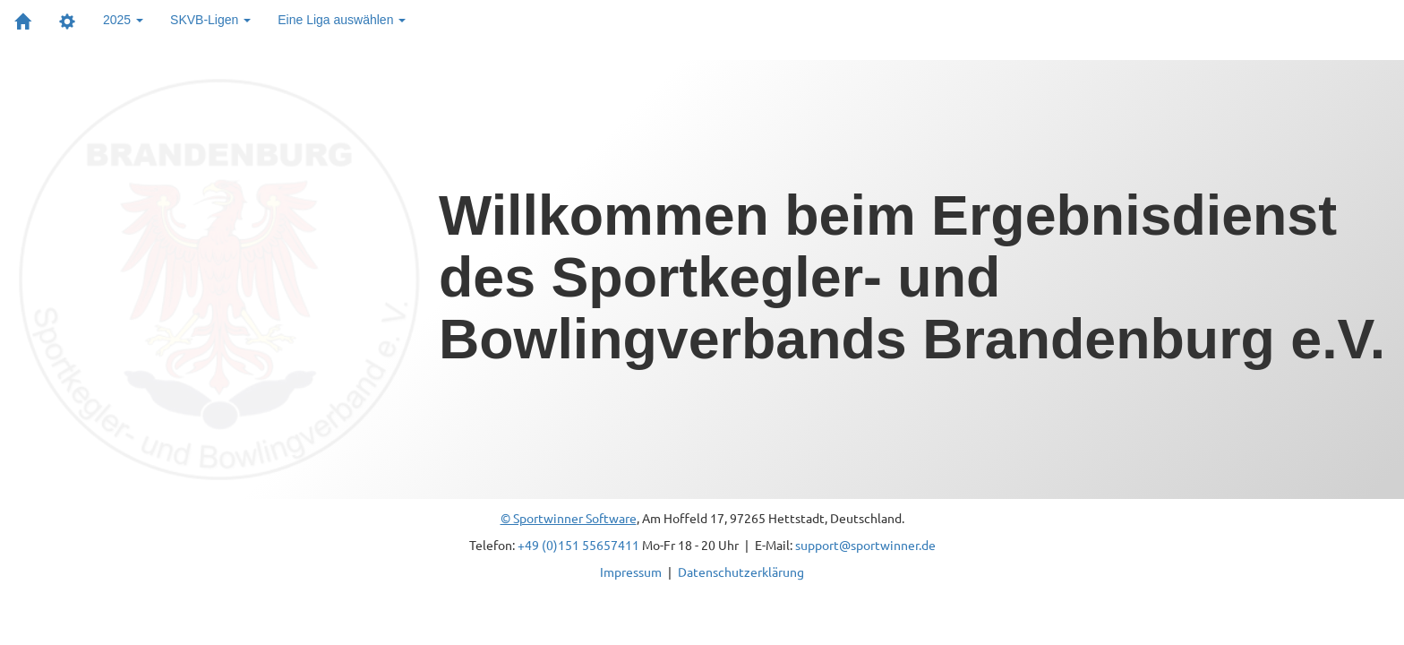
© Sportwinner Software (569, 518)
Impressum (631, 571)
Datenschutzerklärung (741, 571)
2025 (123, 20)
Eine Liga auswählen (342, 20)
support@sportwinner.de (865, 545)
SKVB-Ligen (210, 20)
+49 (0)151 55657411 (578, 545)
